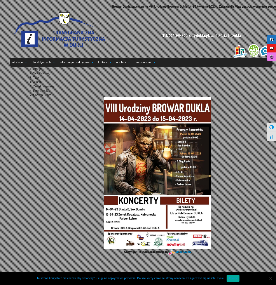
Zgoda (233, 278)
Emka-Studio (183, 251)
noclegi (123, 62)
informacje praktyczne (77, 62)
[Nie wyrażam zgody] (270, 278)
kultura (105, 62)
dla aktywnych (43, 62)
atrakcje (19, 62)
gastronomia (145, 62)
